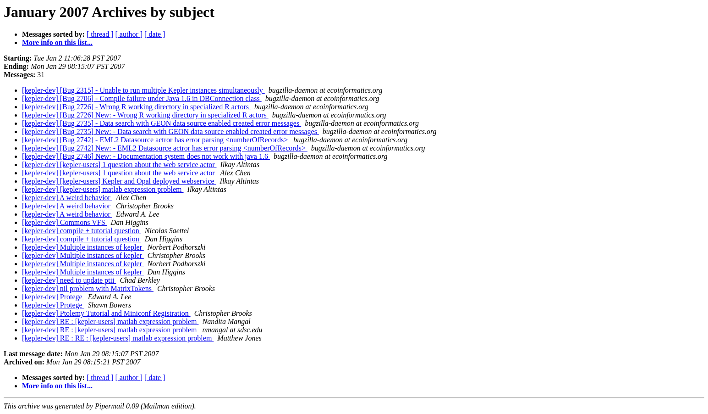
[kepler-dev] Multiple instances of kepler (83, 247)
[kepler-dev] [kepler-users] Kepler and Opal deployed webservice (119, 181)
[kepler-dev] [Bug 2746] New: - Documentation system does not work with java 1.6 (146, 156)
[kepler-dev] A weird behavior (67, 197)
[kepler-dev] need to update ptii (69, 280)
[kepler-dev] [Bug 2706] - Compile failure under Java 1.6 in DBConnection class (142, 98)
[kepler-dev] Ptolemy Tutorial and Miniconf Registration (106, 313)
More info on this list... (57, 42)
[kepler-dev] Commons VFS (64, 222)
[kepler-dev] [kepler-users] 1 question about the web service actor (119, 164)
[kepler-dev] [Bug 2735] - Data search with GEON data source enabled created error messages (161, 123)
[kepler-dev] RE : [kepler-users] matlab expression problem (110, 321)
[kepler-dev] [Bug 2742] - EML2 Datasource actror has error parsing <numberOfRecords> (156, 140)
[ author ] (129, 34)
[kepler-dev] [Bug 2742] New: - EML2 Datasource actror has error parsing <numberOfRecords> (164, 148)
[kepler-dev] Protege (53, 297)
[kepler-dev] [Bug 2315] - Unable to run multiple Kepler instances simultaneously (143, 90)
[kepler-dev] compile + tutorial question (81, 231)
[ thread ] (100, 34)
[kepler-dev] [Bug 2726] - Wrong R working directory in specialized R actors (136, 107)
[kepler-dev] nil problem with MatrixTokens (88, 288)
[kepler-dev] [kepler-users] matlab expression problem (103, 189)
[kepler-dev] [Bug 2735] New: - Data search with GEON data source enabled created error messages (170, 131)
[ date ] (154, 34)
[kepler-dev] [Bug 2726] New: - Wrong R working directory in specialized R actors (145, 115)
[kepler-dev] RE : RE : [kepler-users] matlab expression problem (118, 338)
